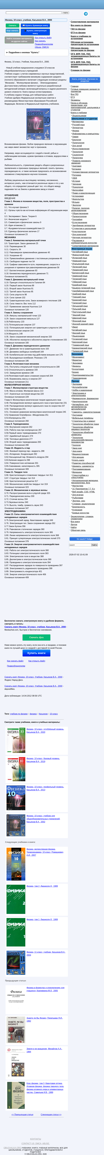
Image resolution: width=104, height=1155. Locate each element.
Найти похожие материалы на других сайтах (19, 39)
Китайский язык (79, 330)
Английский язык (80, 252)
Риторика (76, 175)
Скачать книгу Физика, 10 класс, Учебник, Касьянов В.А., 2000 (33, 677)
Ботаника (76, 169)
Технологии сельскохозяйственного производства (82, 440)
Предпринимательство (82, 375)
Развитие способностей (83, 463)
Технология (77, 152)
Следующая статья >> (51, 1114)
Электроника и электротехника (78, 394)
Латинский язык (79, 267)
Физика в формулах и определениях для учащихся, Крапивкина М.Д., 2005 (45, 989)
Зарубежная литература (83, 225)
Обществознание (80, 213)
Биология (76, 140)
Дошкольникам (79, 116)
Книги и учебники (79, 113)
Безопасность (78, 507)
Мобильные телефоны (82, 418)
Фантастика (77, 486)
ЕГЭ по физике (78, 33)
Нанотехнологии (79, 401)
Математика (78, 122)
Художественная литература (85, 172)
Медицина (77, 472)
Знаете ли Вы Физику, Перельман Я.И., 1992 (45, 1019)
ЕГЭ (73, 97)
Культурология (79, 231)
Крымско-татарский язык (83, 288)
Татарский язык (79, 279)
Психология (77, 187)
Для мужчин (77, 495)
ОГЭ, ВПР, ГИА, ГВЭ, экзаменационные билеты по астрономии (85, 56)
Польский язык (79, 309)
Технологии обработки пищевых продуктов (82, 428)
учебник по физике (19, 714)
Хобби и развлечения (82, 390)
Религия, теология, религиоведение (80, 209)
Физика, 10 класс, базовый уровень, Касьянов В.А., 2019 (43, 760)
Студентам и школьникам (84, 228)
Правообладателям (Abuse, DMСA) (44, 45)
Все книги (75, 522)
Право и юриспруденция (83, 193)
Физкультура (78, 199)
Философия (77, 190)
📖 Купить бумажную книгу (35, 25)
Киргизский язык (79, 342)
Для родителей (79, 234)
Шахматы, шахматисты (83, 466)
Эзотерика (77, 384)
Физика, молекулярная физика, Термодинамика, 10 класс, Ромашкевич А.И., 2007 (45, 852)
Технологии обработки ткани (85, 424)
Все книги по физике (81, 25)
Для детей (77, 146)
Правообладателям (16, 666)
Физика (75, 131)
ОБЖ (74, 178)
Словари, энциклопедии (83, 504)
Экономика (77, 363)
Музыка (75, 202)
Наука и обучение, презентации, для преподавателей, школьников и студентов (85, 106)
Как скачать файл (15, 661)
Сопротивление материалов (85, 22)
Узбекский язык (79, 282)
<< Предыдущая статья (22, 1114)
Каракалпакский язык (82, 348)
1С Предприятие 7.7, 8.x (83, 489)
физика (33, 714)
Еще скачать (12, 30)
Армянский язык (79, 276)
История (76, 181)
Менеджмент (78, 357)
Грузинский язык (79, 339)
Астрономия (78, 196)
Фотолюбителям (79, 387)
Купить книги (36, 653)
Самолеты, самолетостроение (86, 412)
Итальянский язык (80, 264)
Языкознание (78, 336)
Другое (74, 524)
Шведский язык (79, 318)
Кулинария (77, 510)
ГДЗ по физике (78, 29)
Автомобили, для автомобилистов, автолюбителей (79, 406)
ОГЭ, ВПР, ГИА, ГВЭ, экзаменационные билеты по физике (85, 64)
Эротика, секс (78, 501)
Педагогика (77, 158)
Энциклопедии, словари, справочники (82, 517)
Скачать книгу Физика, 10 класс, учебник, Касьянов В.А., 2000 (35, 627)
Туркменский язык (80, 345)
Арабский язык (79, 294)
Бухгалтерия (78, 369)
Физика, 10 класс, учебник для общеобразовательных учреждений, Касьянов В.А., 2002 (43, 819)
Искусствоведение (80, 149)
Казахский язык (79, 300)
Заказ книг (77, 448)
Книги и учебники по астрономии (81, 37)
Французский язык (80, 255)
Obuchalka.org (12, 1148)
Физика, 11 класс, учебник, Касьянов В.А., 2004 (46, 953)
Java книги (77, 451)
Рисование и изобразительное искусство (84, 241)
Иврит (75, 327)
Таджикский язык (80, 351)
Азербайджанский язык (83, 291)
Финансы (76, 366)
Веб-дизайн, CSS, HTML (83, 492)
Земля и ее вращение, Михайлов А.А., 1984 (44, 1050)
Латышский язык (80, 306)
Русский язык (78, 125)
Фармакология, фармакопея (85, 398)
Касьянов (43, 714)
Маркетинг (77, 360)
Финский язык (78, 333)
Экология (76, 205)
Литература (77, 128)
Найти (74, 527)
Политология (78, 143)
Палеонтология (79, 216)
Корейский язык (79, 285)
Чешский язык (78, 315)
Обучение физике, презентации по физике (82, 49)
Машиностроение (80, 454)
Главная (74, 86)
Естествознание (79, 222)
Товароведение (79, 378)
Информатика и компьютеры (85, 134)
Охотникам (77, 415)
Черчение (76, 184)
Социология (77, 155)
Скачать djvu (36, 637)
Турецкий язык (79, 297)
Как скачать (40, 41)
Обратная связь (78, 530)
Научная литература (81, 237)
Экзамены (75, 100)
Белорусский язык (80, 273)
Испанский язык (79, 258)
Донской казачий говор (82, 324)
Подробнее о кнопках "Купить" (24, 52)
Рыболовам (77, 498)
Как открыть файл (43, 38)
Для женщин (78, 457)
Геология (76, 445)
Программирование (81, 469)
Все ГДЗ (74, 94)
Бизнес (75, 372)
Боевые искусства (80, 513)
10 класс (54, 714)
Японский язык (79, 321)
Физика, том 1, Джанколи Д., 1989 (42, 919)
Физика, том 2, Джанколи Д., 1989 (42, 886)
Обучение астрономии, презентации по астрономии (85, 43)
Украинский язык (80, 270)
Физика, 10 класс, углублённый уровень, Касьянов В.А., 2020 (45, 730)
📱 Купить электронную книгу (35, 31)
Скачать (12, 25)
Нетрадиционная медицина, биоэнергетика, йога (84, 481)
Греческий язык (79, 303)
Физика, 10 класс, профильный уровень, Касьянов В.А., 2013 (45, 788)
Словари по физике (80, 70)
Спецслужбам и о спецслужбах (80, 476)
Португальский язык (81, 312)
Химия (75, 137)
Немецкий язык (79, 261)
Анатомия (76, 166)
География (77, 219)
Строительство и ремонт (83, 421)
